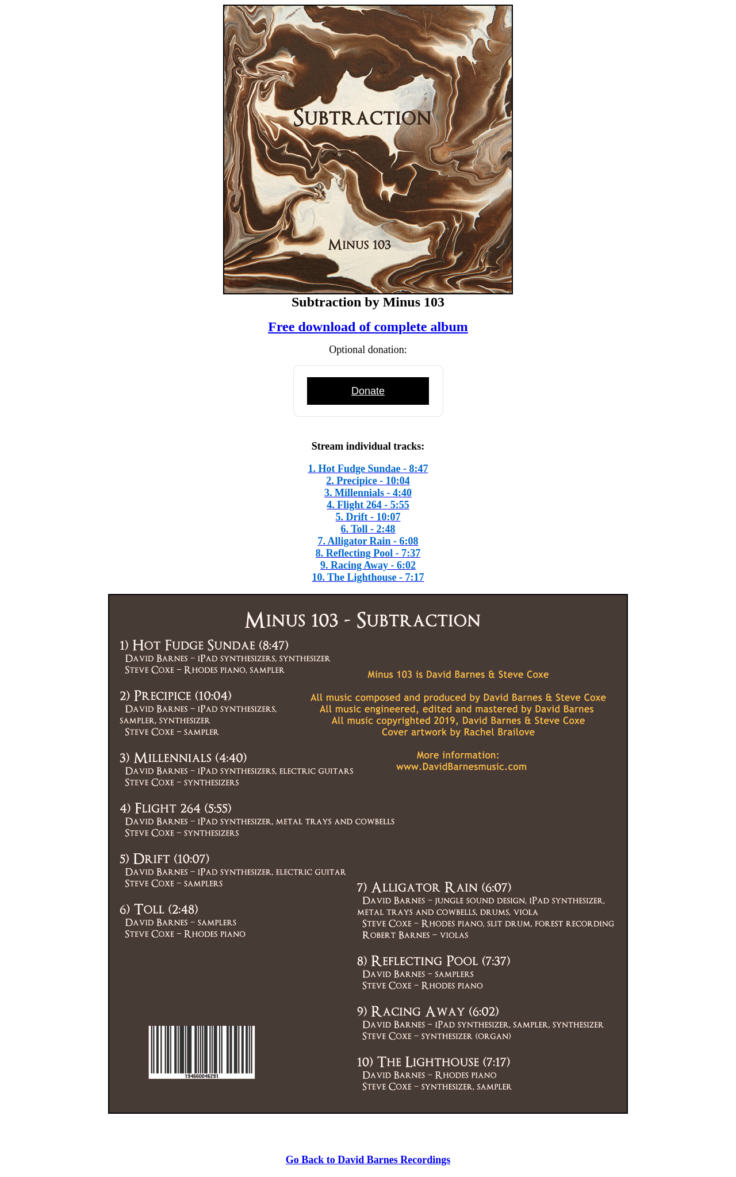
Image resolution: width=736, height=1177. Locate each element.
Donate (368, 391)
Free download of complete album (368, 326)
